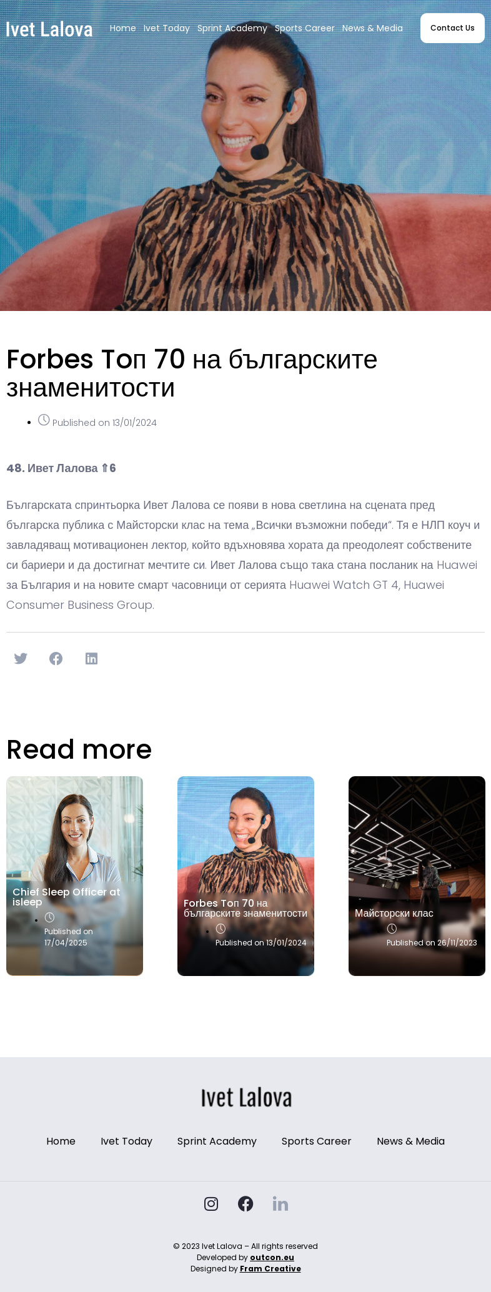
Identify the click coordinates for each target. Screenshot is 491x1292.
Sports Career (305, 28)
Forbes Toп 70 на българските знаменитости (245, 908)
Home (123, 28)
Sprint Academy (232, 28)
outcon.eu (272, 1257)
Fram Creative (270, 1268)
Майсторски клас (394, 913)
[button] (21, 659)
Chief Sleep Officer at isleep (66, 897)
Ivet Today (167, 28)
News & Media (372, 28)
